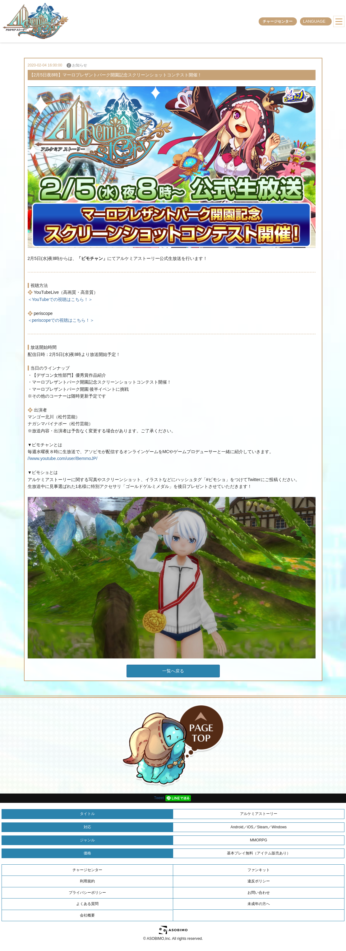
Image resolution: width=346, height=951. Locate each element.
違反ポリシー (258, 881)
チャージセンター (278, 21)
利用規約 (87, 881)
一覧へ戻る (173, 670)
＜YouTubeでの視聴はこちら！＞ (60, 299)
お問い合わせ (258, 892)
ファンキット (258, 870)
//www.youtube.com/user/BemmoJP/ (63, 458)
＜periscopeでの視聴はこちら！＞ (61, 320)
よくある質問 (87, 904)
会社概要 (87, 915)
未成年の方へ (258, 904)
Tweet (159, 798)
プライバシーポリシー (87, 892)
